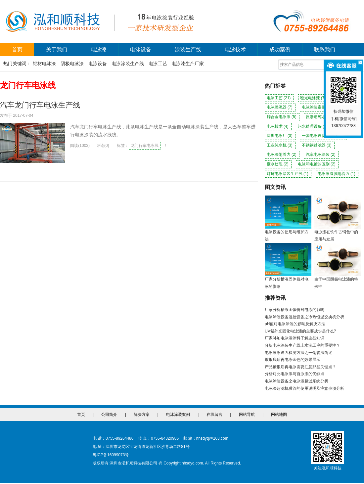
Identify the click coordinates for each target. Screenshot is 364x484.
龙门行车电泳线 (145, 145)
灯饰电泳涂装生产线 (288, 173)
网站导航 (247, 414)
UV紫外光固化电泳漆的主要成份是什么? (300, 331)
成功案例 (280, 49)
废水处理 (278, 164)
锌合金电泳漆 (282, 116)
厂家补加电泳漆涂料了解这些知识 (294, 338)
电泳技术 (235, 49)
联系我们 (324, 49)
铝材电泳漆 (44, 63)
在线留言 (214, 414)
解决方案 (142, 414)
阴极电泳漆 (72, 63)
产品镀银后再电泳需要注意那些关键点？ (300, 367)
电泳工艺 (158, 63)
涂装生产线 (188, 49)
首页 (17, 49)
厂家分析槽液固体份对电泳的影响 (294, 309)
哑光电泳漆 (313, 98)
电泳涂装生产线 (128, 63)
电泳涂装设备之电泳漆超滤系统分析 (296, 381)
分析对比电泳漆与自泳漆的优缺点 (294, 374)
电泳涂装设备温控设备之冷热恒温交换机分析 (304, 317)
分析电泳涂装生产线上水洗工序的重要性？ (302, 345)
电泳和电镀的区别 (317, 164)
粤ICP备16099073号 (111, 455)
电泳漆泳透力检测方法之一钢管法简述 (298, 352)
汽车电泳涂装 (321, 154)
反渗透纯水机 (321, 116)
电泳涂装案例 (317, 107)
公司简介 (109, 414)
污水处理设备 (313, 126)
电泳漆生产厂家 (187, 63)
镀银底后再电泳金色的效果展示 (292, 359)
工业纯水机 (280, 145)
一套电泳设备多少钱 (323, 135)
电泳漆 (99, 49)
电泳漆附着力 (282, 154)
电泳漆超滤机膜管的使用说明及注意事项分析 (304, 388)
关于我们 (56, 49)
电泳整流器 (280, 107)
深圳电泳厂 (280, 135)
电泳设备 (140, 49)
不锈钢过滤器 (317, 145)
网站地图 (279, 414)
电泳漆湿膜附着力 (337, 173)
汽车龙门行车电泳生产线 (40, 105)
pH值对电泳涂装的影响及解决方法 (295, 324)
